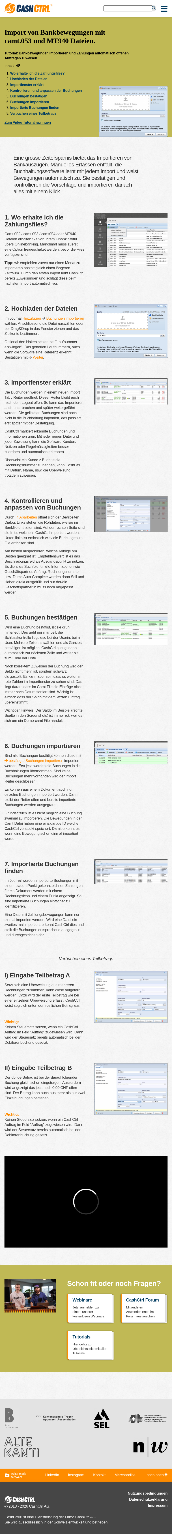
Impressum (158, 1505)
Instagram (76, 1475)
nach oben (157, 1475)
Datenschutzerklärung (148, 1499)
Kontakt (99, 1475)
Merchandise (124, 1475)
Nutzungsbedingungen (148, 1493)
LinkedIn (52, 1475)
